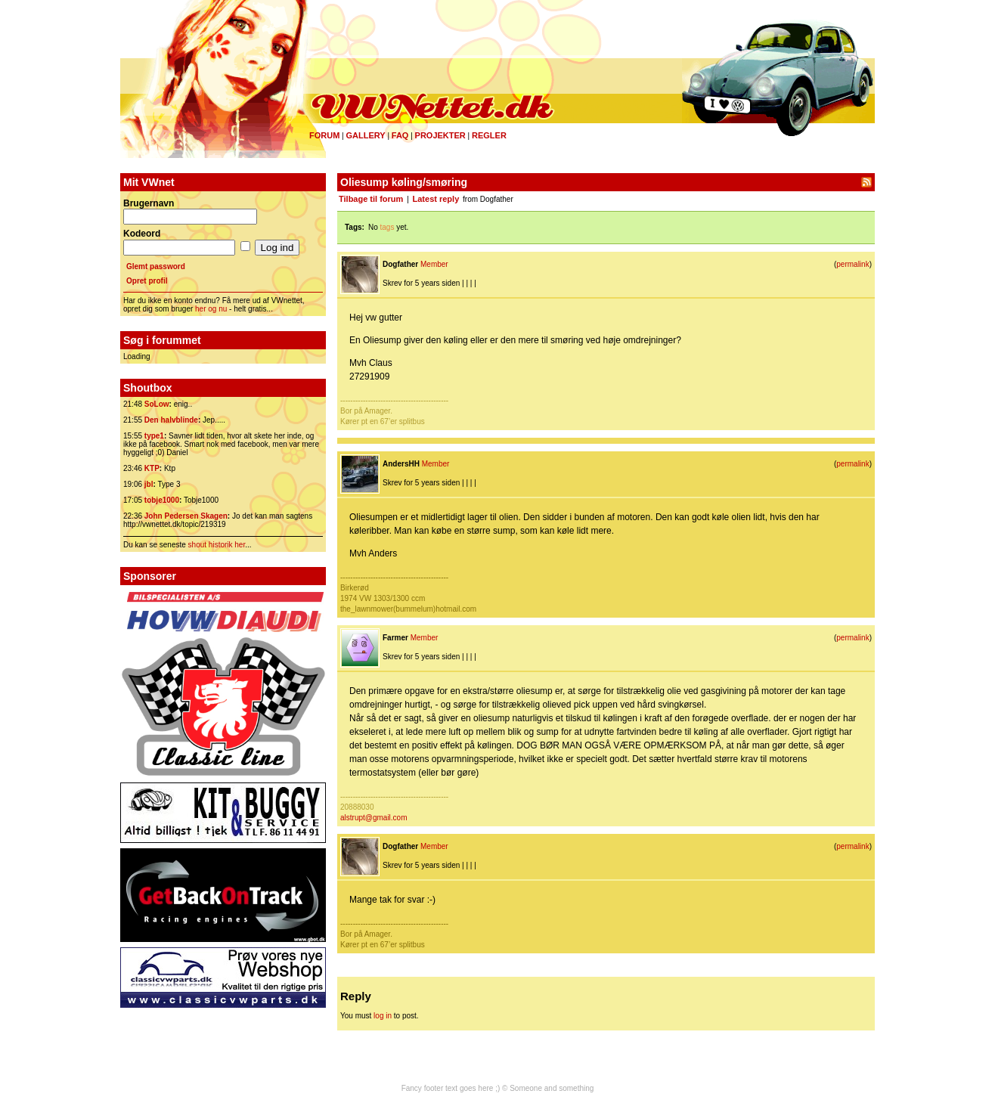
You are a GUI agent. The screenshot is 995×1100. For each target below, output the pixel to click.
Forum (324, 135)
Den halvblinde (171, 420)
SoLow (156, 404)
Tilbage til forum (371, 198)
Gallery (365, 135)
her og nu (211, 309)
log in (383, 1016)
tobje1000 (161, 500)
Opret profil (146, 281)
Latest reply (436, 198)
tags (387, 227)
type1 (154, 436)
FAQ (400, 135)
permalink (852, 264)
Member (434, 264)
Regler (489, 135)
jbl (148, 484)
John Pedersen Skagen (186, 516)
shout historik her (217, 545)
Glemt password (155, 266)
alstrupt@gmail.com (374, 817)
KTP (152, 468)
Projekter (440, 135)
